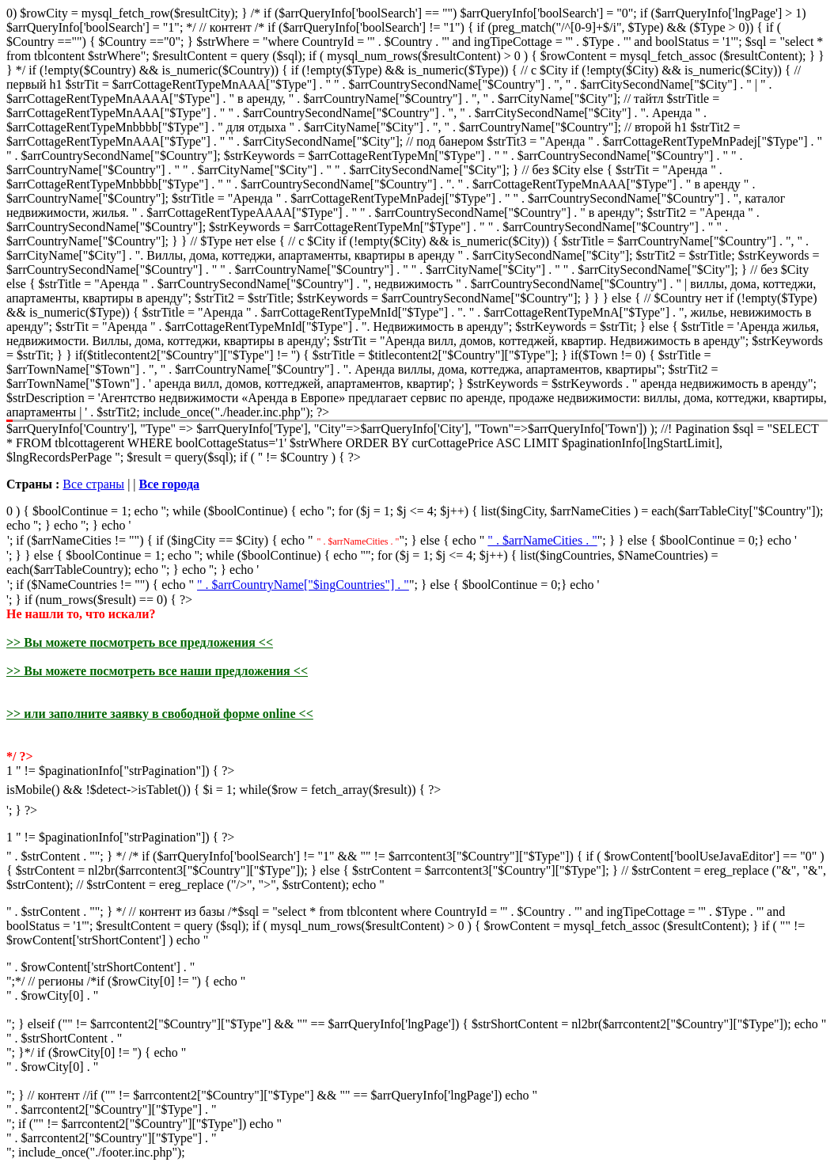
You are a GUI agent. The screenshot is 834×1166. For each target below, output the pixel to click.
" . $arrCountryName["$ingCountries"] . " (303, 584)
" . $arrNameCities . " (542, 540)
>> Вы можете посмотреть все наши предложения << (157, 671)
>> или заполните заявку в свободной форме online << (159, 713)
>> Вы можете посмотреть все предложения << (139, 642)
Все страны (93, 484)
